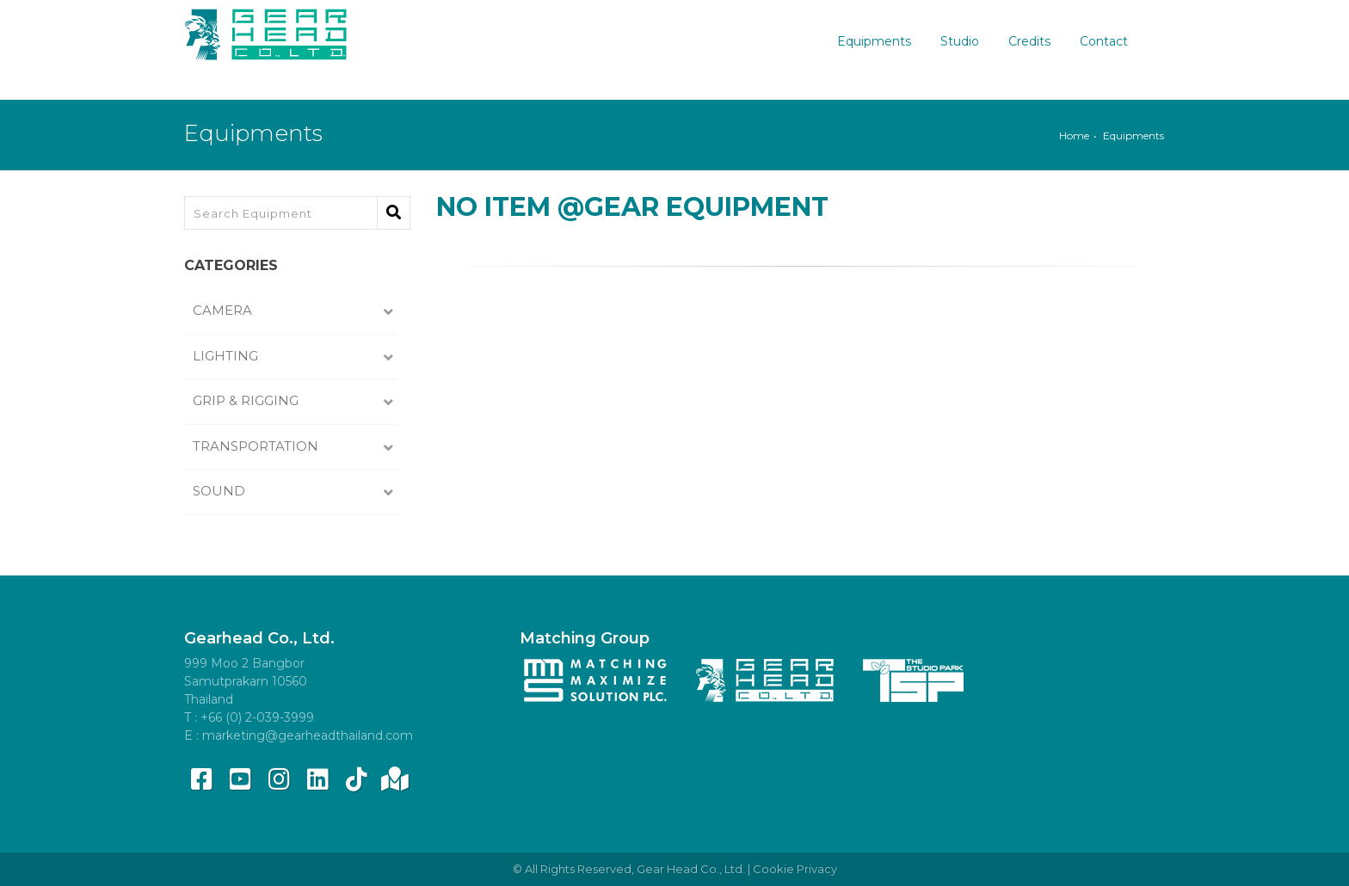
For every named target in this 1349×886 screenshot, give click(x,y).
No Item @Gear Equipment (632, 207)
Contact (1114, 41)
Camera (224, 310)
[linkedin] (317, 779)
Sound (221, 491)
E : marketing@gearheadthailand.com (298, 735)
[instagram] (279, 779)
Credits (1040, 41)
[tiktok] (356, 779)
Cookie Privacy (795, 869)
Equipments (884, 41)
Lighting (227, 356)
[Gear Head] (266, 30)
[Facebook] (201, 779)
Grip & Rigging (247, 400)
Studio (970, 41)
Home (1074, 135)
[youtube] (240, 779)
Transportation (257, 446)
